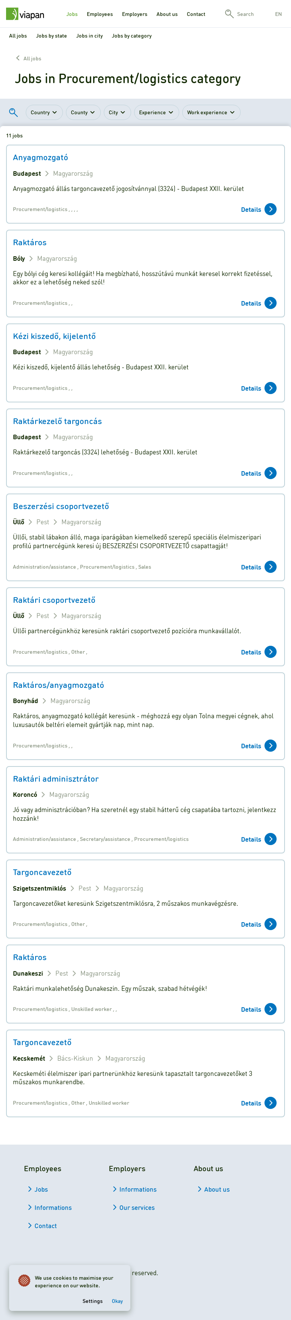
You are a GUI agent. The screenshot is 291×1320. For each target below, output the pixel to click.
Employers (134, 13)
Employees (100, 13)
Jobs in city (89, 35)
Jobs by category (132, 35)
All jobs (18, 35)
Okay (117, 1300)
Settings (93, 1300)
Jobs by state (51, 35)
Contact (196, 13)
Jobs (72, 13)
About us (167, 13)
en (278, 13)
